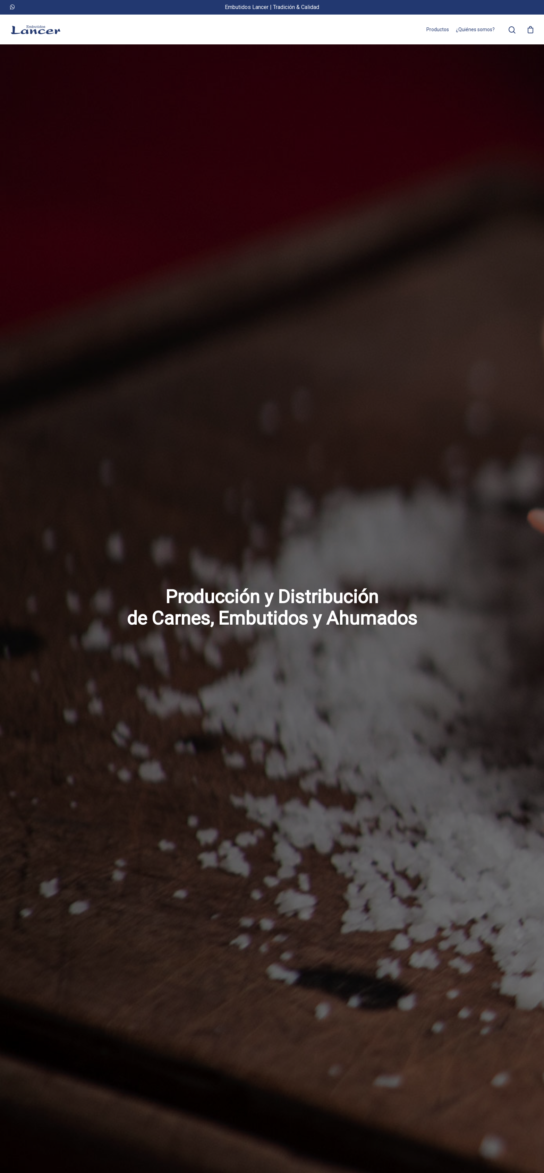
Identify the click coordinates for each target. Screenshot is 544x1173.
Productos (437, 29)
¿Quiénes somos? (475, 29)
